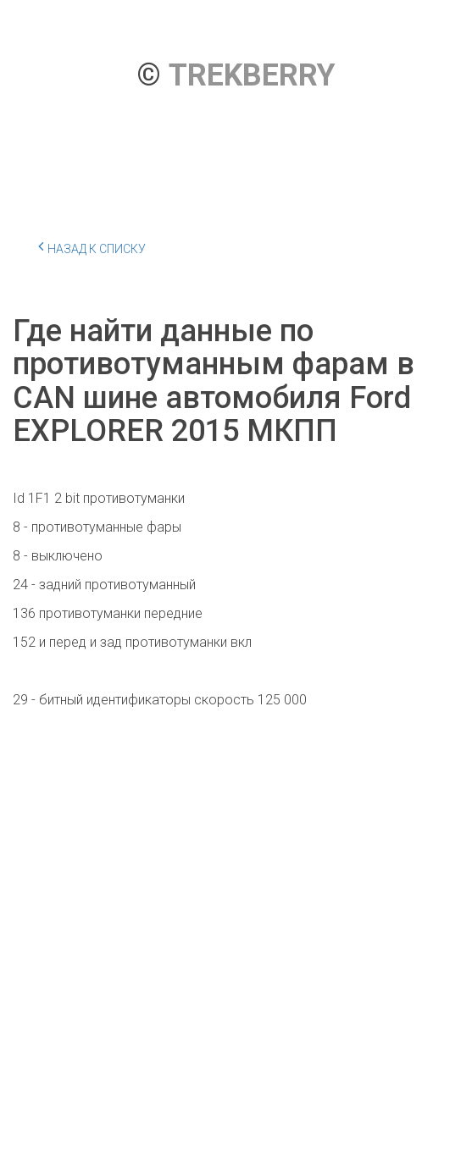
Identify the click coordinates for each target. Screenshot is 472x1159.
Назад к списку (92, 246)
